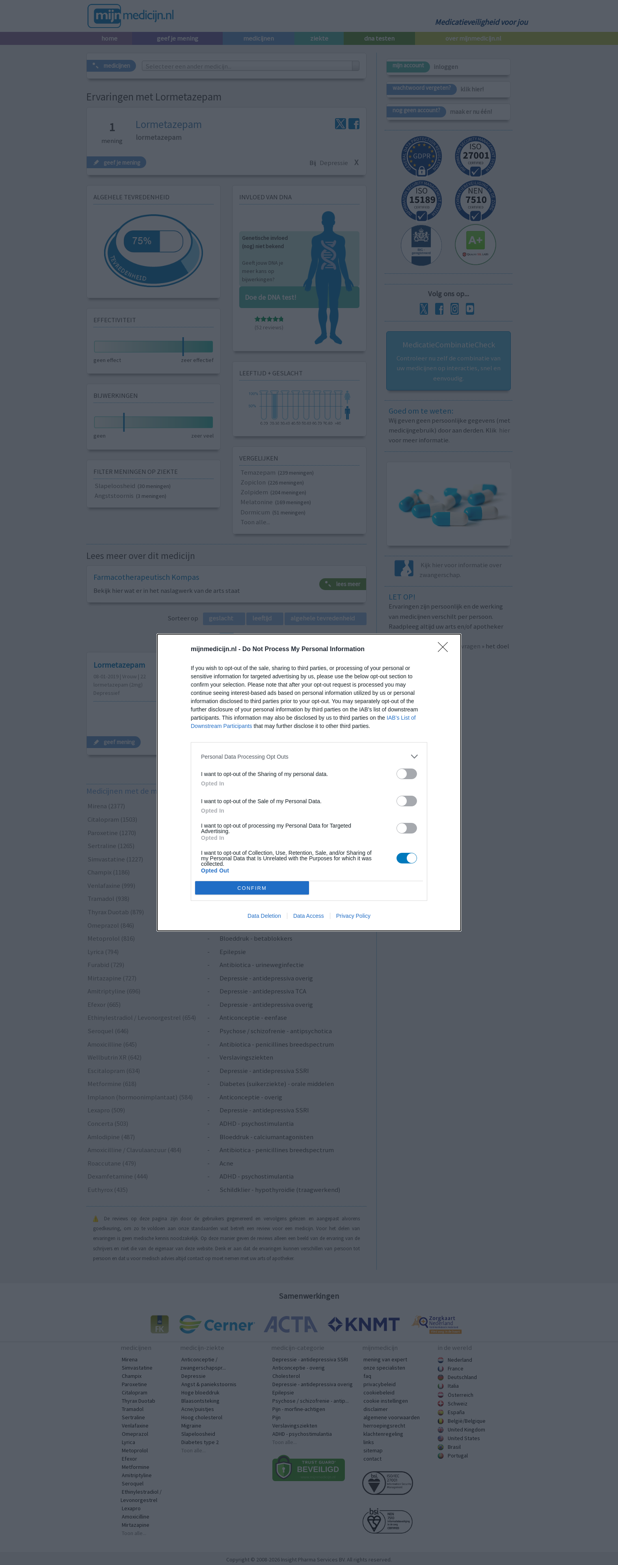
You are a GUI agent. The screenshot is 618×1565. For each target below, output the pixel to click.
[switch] (406, 774)
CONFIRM (252, 888)
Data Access (308, 916)
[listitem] (309, 756)
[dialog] (309, 782)
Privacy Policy (353, 916)
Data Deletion (264, 916)
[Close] (445, 649)
